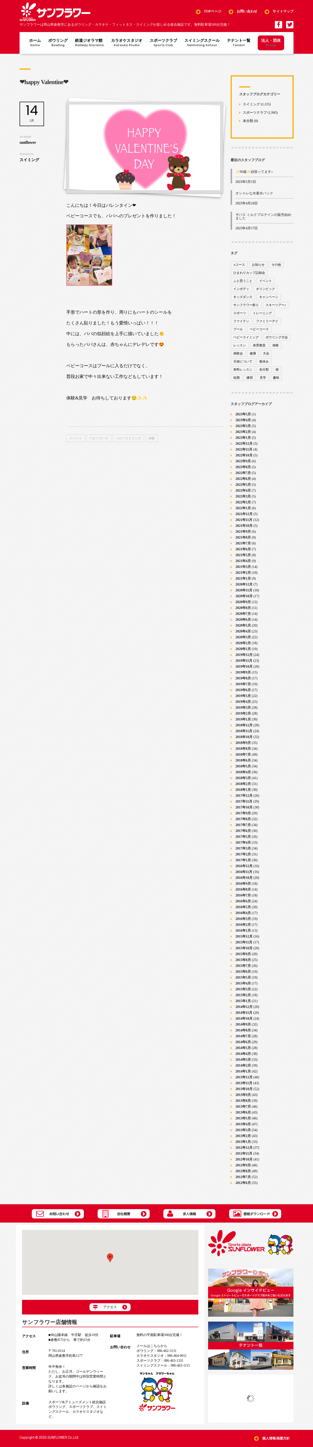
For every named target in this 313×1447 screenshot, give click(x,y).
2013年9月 (243, 1095)
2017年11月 (243, 801)
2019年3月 (243, 707)
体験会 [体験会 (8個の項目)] (238, 353)
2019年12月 (244, 655)
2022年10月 (244, 455)
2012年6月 (243, 1183)
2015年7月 (243, 966)
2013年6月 (243, 1112)
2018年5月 (243, 766)
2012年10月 (244, 1159)
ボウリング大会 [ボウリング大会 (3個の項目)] (277, 337)
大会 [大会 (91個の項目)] (266, 353)
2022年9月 (243, 461)
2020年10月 (244, 596)
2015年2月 (243, 995)
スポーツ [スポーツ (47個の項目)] (239, 313)
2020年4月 (243, 631)
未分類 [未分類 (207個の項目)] (264, 369)
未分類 (248, 121)
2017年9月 (243, 813)
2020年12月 (244, 584)
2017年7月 (243, 825)
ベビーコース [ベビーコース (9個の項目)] (259, 329)
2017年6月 (243, 831)
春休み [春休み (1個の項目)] (264, 361)
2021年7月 (243, 543)
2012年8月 (243, 1171)
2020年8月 (243, 608)
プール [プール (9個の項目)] (238, 329)
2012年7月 (243, 1177)
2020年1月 (243, 649)
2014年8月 (243, 1030)
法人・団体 (271, 42)
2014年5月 (243, 1048)
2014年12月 (244, 1007)
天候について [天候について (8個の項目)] (242, 361)
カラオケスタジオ (126, 43)
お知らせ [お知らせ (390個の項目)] (258, 264)
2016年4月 (243, 913)
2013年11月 (243, 1083)
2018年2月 (243, 784)
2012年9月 (243, 1165)
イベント (75, 438)
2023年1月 (243, 438)
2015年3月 (243, 989)
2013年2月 (243, 1136)
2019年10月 (244, 666)
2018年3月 (243, 778)
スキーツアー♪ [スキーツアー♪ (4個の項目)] (276, 305)
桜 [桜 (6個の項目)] (277, 369)
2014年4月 (243, 1054)
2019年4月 (243, 702)
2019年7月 (243, 684)
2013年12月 (244, 1077)
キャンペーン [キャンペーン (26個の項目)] (268, 297)
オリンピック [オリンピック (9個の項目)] (265, 289)
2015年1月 (243, 1001)
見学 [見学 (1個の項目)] (263, 377)
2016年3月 (243, 919)
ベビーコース (98, 438)
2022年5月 (243, 484)
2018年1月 (243, 790)
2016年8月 (243, 889)
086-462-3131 (156, 1351)
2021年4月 (243, 561)
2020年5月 (243, 625)
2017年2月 (243, 854)
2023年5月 (243, 414)
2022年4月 (243, 490)
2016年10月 (244, 878)
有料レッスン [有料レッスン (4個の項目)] (242, 369)
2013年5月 (243, 1118)
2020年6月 (243, 619)
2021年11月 (243, 520)
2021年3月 (243, 567)
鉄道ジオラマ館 (89, 43)
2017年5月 (243, 837)
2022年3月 (243, 496)
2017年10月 (244, 807)
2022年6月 (243, 479)
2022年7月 (243, 473)
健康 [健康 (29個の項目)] (253, 353)
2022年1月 (243, 508)
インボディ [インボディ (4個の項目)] (241, 289)
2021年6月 (243, 549)
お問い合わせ (247, 11)
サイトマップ (283, 11)
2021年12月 (244, 514)
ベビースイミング (128, 438)
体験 (151, 438)
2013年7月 (243, 1106)
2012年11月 (243, 1153)
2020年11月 (243, 590)
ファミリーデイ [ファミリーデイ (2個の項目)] (267, 321)
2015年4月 (243, 983)
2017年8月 (243, 819)
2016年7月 (243, 895)
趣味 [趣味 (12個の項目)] (276, 377)
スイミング (251, 104)
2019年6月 (243, 690)
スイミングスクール (202, 43)
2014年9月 (243, 1024)
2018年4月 (243, 772)
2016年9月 (243, 883)
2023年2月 (243, 432)
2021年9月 (243, 531)
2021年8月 (243, 537)
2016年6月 (243, 901)
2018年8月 (243, 749)
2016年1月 (243, 930)
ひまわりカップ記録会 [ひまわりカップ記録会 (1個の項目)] (249, 273)
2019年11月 (243, 661)
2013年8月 (243, 1101)
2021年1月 (243, 578)
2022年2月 (243, 502)
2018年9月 (243, 743)
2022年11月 (243, 449)
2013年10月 (244, 1089)
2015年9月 (243, 954)
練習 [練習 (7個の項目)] (249, 377)
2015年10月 (244, 948)
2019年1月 (243, 719)
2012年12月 (244, 1147)
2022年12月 (244, 443)
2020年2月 (243, 643)
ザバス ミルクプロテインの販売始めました (263, 216)
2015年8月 (243, 960)
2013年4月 (243, 1124)
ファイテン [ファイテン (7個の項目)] (241, 321)
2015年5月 (243, 977)
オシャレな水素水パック (254, 193)
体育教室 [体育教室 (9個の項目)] (259, 345)
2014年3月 (243, 1059)
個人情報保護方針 (276, 1438)
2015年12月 (244, 936)
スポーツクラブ (163, 43)
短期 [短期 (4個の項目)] (236, 377)
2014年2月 (243, 1065)
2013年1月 (243, 1142)
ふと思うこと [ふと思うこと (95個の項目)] (242, 281)
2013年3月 (243, 1130)
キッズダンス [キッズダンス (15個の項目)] (242, 297)
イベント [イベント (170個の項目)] (265, 281)
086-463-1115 (163, 1365)
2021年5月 (243, 555)
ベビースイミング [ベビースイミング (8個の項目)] (246, 337)
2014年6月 (243, 1042)
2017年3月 (243, 848)
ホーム (35, 43)
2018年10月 (244, 737)
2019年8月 (243, 678)
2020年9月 (243, 602)
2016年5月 (243, 907)
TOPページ (212, 11)
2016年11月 (243, 872)
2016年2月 (243, 925)
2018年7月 (243, 754)
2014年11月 (243, 1013)
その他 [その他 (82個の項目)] (276, 264)
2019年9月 (243, 672)
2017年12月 (244, 795)
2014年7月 (243, 1036)
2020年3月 (243, 637)
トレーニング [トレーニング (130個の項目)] (262, 313)
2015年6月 (243, 971)
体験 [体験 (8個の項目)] (275, 345)
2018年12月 (244, 725)
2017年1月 (243, 860)
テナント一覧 (238, 43)
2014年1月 (243, 1071)
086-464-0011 (161, 1356)
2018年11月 (243, 731)
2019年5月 (243, 696)
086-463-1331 (159, 1360)
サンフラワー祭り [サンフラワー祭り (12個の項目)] (246, 305)
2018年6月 (243, 760)
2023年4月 (243, 420)
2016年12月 (244, 866)
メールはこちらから (151, 1346)
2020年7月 (243, 614)
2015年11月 (243, 942)
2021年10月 (244, 526)
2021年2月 (243, 572)
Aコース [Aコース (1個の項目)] (239, 264)
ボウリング (58, 43)
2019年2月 (243, 713)
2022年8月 (243, 467)
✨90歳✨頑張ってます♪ (254, 172)
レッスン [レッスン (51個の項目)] (239, 345)
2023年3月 (243, 426)
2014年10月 (244, 1018)
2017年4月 (243, 842)
